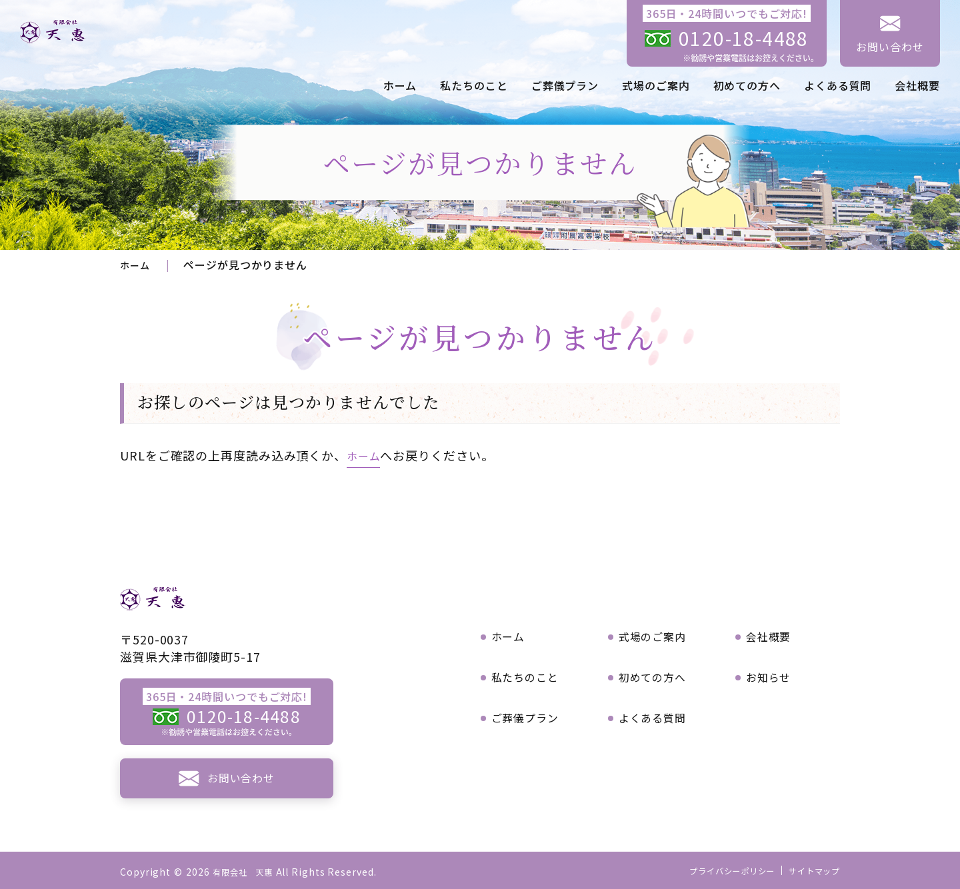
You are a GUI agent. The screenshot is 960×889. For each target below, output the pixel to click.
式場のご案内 (655, 85)
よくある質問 (837, 85)
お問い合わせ (889, 47)
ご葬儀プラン (565, 85)
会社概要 (917, 85)
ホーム (400, 85)
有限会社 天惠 (248, 871)
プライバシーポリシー (717, 870)
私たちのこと (473, 85)
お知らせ (772, 675)
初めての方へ (747, 85)
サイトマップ (810, 870)
